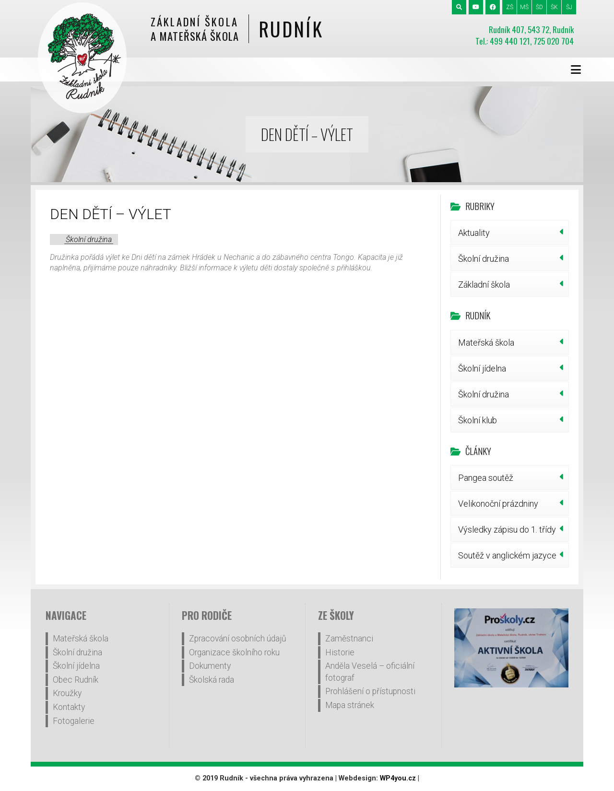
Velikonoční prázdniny (498, 504)
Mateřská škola (486, 342)
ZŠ (509, 7)
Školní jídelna (482, 368)
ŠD (539, 7)
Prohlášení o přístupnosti (370, 691)
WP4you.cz (398, 778)
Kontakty (69, 707)
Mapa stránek (349, 705)
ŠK (554, 7)
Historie (339, 652)
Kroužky (67, 693)
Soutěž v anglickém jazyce (507, 555)
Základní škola (484, 284)
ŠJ (569, 7)
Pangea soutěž (485, 478)
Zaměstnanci (349, 638)
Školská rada (211, 680)
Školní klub (477, 420)
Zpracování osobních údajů (237, 638)
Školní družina (89, 239)
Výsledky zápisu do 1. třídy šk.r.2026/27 (507, 533)
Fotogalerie (73, 721)
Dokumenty (210, 666)
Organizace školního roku (234, 652)
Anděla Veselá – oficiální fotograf (369, 672)
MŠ (524, 7)
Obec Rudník (75, 680)
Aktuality (474, 233)
